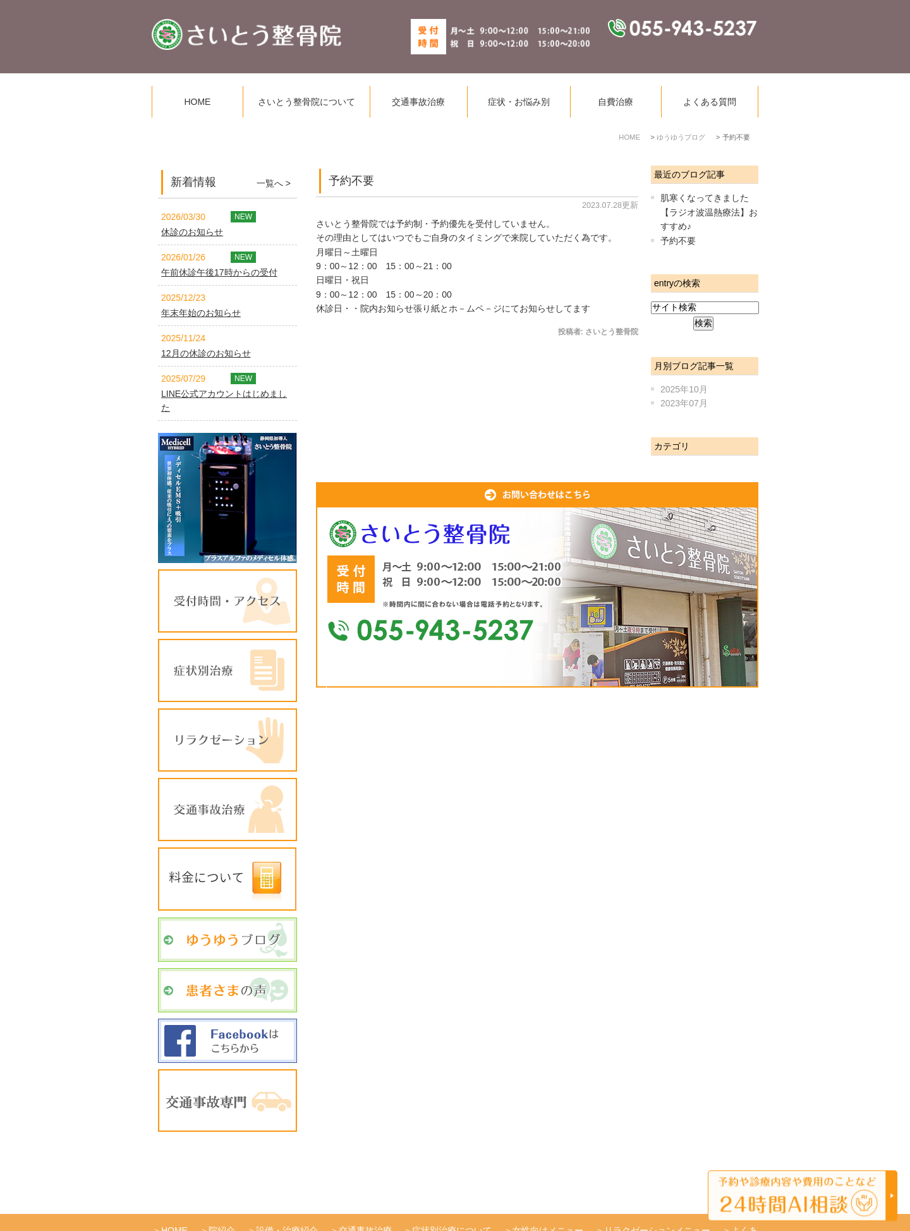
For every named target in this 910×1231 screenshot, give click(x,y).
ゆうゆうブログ (368, 1200)
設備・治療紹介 (287, 1186)
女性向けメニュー (548, 1186)
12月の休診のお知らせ (206, 353)
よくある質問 (709, 102)
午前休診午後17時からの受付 (219, 272)
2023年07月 (684, 403)
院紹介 (222, 1186)
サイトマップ (510, 1200)
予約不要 (351, 180)
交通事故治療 (418, 102)
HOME (197, 102)
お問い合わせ (584, 1200)
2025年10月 (684, 389)
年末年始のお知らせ (201, 313)
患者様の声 (442, 1200)
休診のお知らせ (192, 232)
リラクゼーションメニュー (657, 1186)
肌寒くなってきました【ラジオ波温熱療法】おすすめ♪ (709, 212)
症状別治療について (452, 1186)
